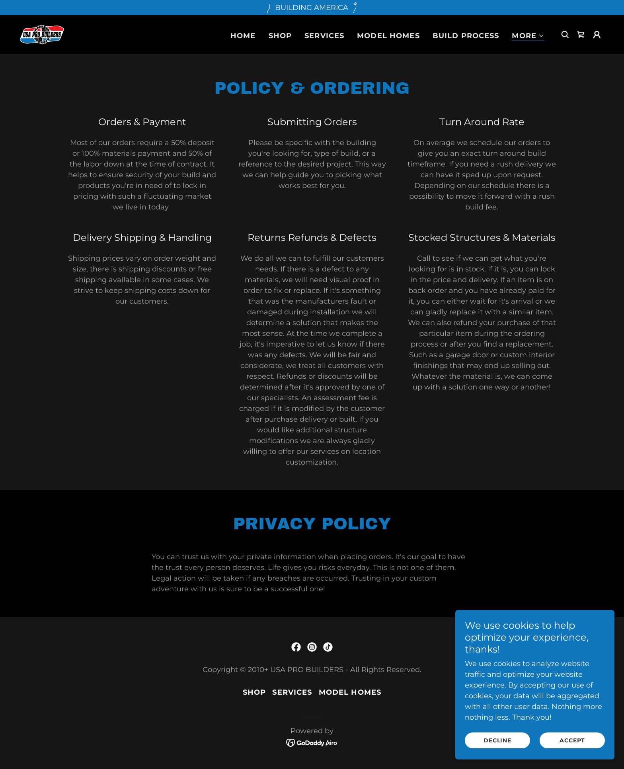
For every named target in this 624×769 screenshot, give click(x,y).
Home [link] (243, 35)
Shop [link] (280, 35)
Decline (497, 746)
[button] (528, 36)
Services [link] (324, 35)
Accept (572, 746)
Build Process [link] (466, 35)
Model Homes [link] (388, 35)
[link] (41, 34)
